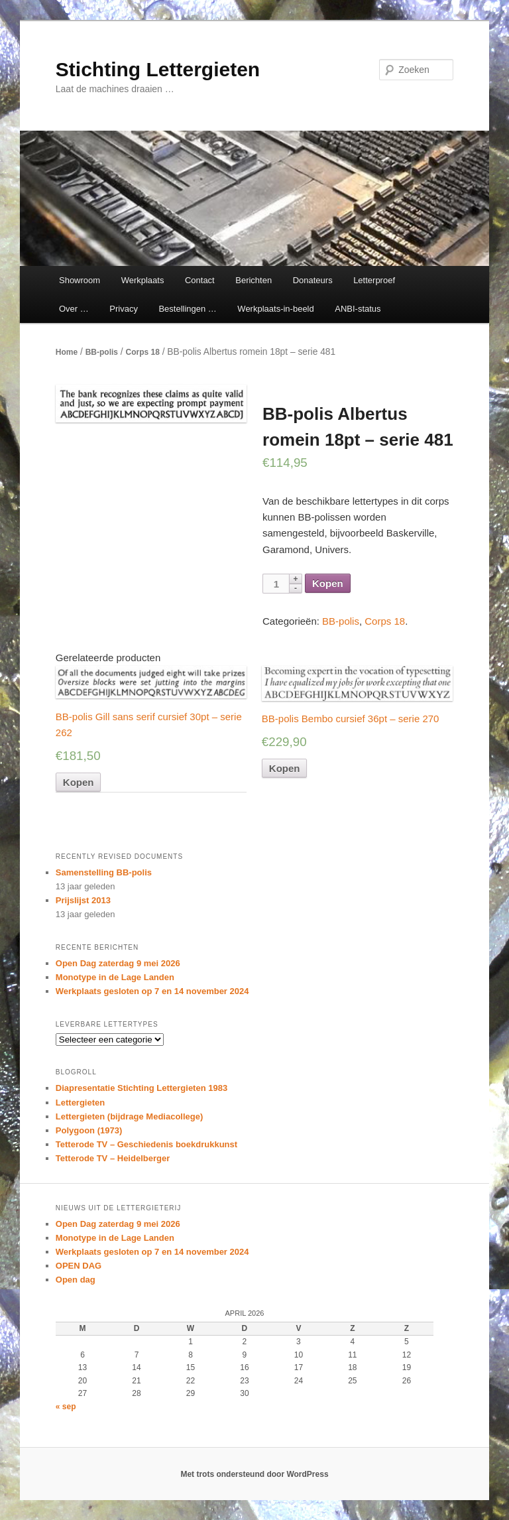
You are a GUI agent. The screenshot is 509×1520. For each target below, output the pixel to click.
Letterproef (374, 280)
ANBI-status (357, 309)
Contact (200, 280)
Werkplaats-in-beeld (275, 309)
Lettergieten (80, 1103)
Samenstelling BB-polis (104, 872)
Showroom (79, 280)
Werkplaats (142, 280)
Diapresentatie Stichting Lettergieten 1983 (141, 1088)
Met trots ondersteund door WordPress (254, 1474)
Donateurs (313, 280)
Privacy (123, 309)
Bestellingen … (187, 309)
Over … (74, 309)
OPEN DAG (78, 1266)
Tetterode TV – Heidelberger (113, 1158)
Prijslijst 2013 (83, 900)
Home (67, 352)
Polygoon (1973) (89, 1130)
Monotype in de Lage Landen (115, 977)
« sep (66, 1406)
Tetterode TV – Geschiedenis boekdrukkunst (146, 1144)
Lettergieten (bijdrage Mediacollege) (129, 1116)
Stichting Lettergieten (158, 69)
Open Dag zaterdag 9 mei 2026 (118, 963)
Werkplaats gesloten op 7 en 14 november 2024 (152, 991)
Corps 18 (142, 352)
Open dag (75, 1280)
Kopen (327, 583)
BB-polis (101, 352)
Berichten (253, 280)
